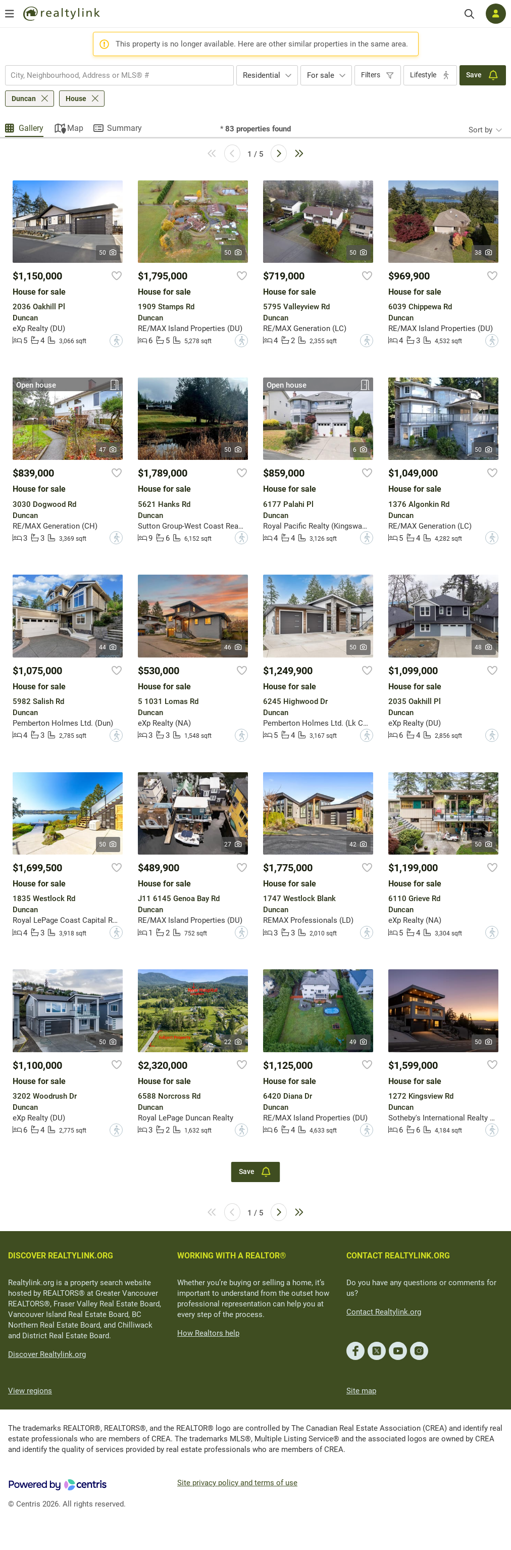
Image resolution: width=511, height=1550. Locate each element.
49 (358, 1042)
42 (358, 844)
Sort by (480, 129)
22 (233, 1042)
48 (484, 647)
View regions (30, 1390)
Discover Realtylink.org (47, 1354)
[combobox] (119, 75)
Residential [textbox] (261, 75)
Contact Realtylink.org (383, 1312)
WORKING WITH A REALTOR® (231, 1255)
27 (233, 844)
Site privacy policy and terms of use (237, 1482)
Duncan (24, 99)
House (76, 99)
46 (233, 647)
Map (75, 128)
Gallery (31, 128)
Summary (124, 128)
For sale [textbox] (320, 75)
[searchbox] (113, 75)
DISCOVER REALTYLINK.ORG (60, 1255)
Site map (361, 1390)
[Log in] (496, 14)
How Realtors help (208, 1333)
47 (108, 449)
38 (484, 252)
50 (108, 252)
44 (108, 647)
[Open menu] (9, 14)
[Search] (469, 14)
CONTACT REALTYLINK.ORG (398, 1255)
